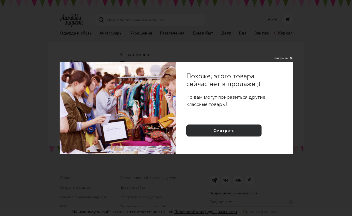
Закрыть (283, 58)
